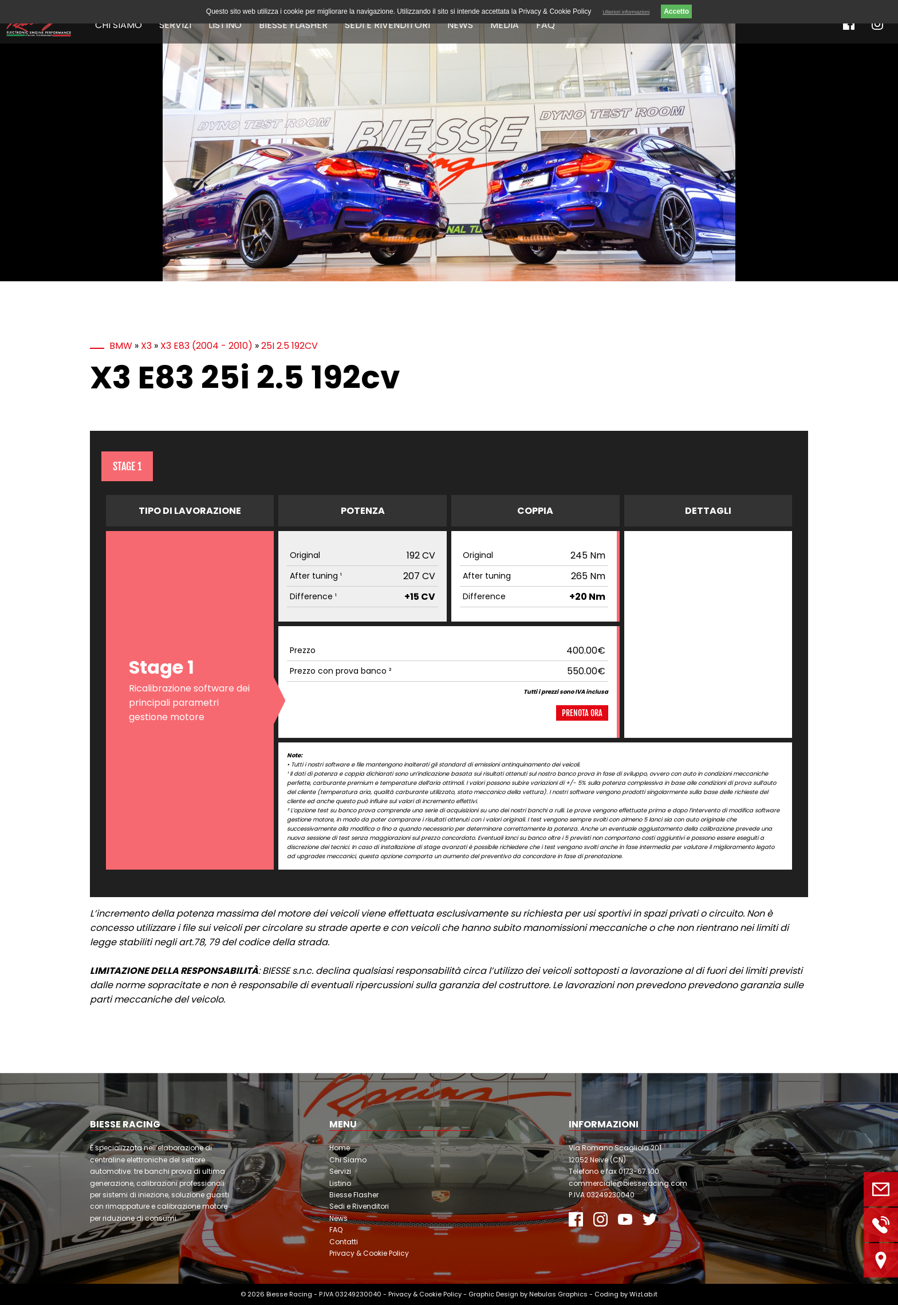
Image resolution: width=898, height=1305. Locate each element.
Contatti (343, 1242)
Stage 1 (127, 466)
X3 (146, 345)
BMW (120, 345)
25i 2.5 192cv (289, 345)
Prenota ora (582, 713)
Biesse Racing (289, 1294)
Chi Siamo (118, 25)
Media (504, 25)
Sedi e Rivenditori (387, 25)
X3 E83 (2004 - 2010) (206, 345)
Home (339, 1148)
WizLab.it (643, 1294)
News (460, 25)
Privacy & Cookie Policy (369, 1253)
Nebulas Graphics (558, 1294)
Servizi (175, 25)
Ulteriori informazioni (625, 12)
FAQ (545, 25)
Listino (225, 25)
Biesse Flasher (293, 25)
